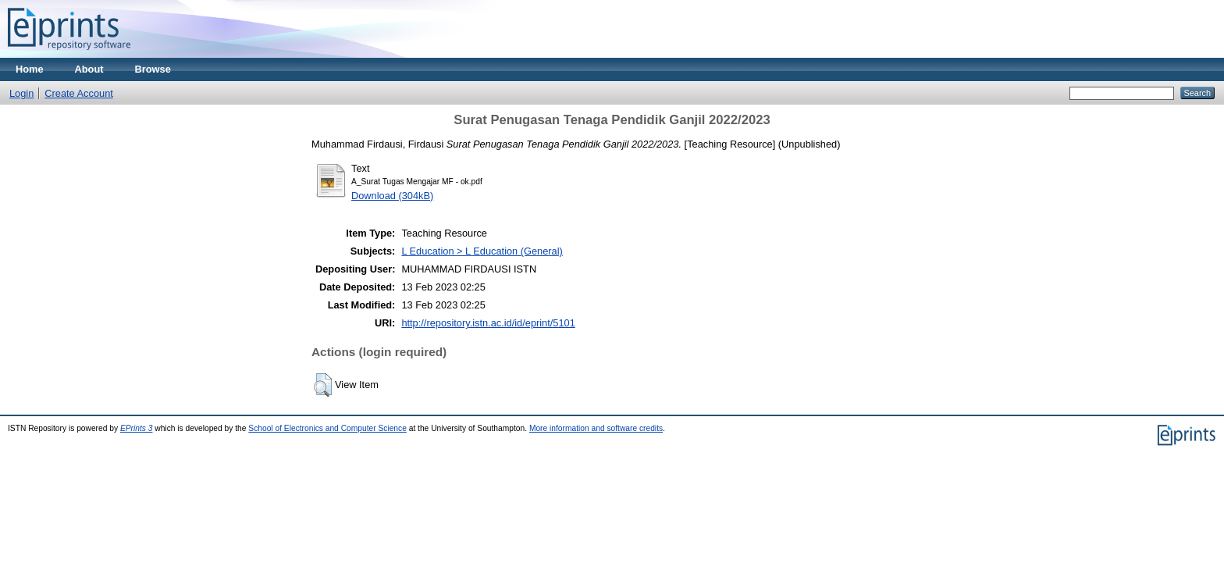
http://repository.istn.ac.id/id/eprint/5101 (488, 323)
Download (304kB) (392, 195)
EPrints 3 (136, 428)
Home (30, 69)
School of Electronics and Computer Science (327, 428)
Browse (153, 69)
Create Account (78, 93)
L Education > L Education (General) (481, 251)
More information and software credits (596, 428)
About (89, 69)
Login (21, 93)
